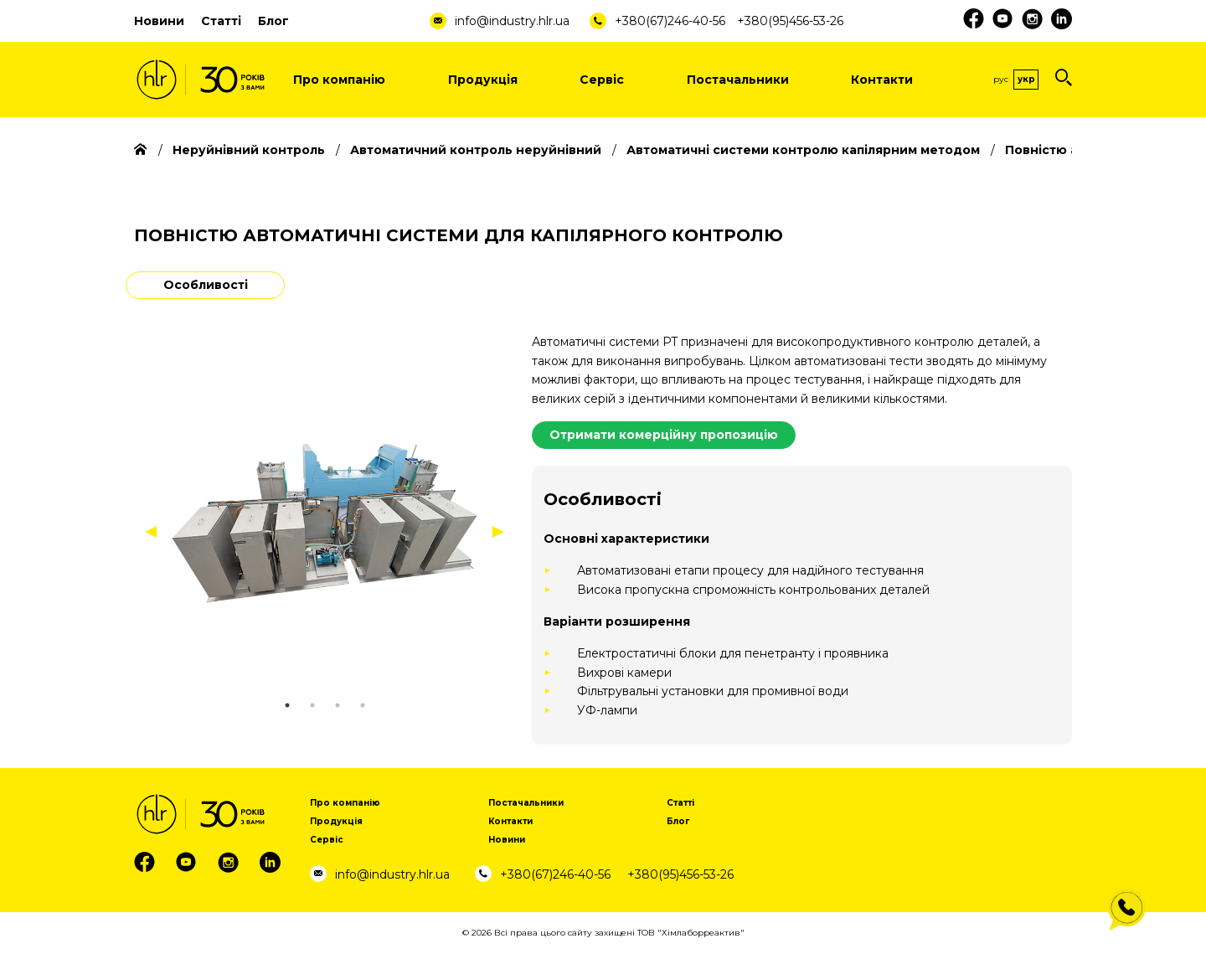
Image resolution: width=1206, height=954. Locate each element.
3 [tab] (337, 705)
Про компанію (339, 79)
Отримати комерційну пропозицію (663, 434)
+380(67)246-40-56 (670, 20)
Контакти (882, 79)
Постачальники (738, 79)
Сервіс (602, 79)
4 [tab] (362, 705)
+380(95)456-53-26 (790, 20)
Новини (159, 20)
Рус (1000, 79)
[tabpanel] (324, 523)
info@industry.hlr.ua (512, 20)
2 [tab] (312, 705)
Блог (273, 20)
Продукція (483, 79)
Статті (221, 20)
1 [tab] (287, 705)
